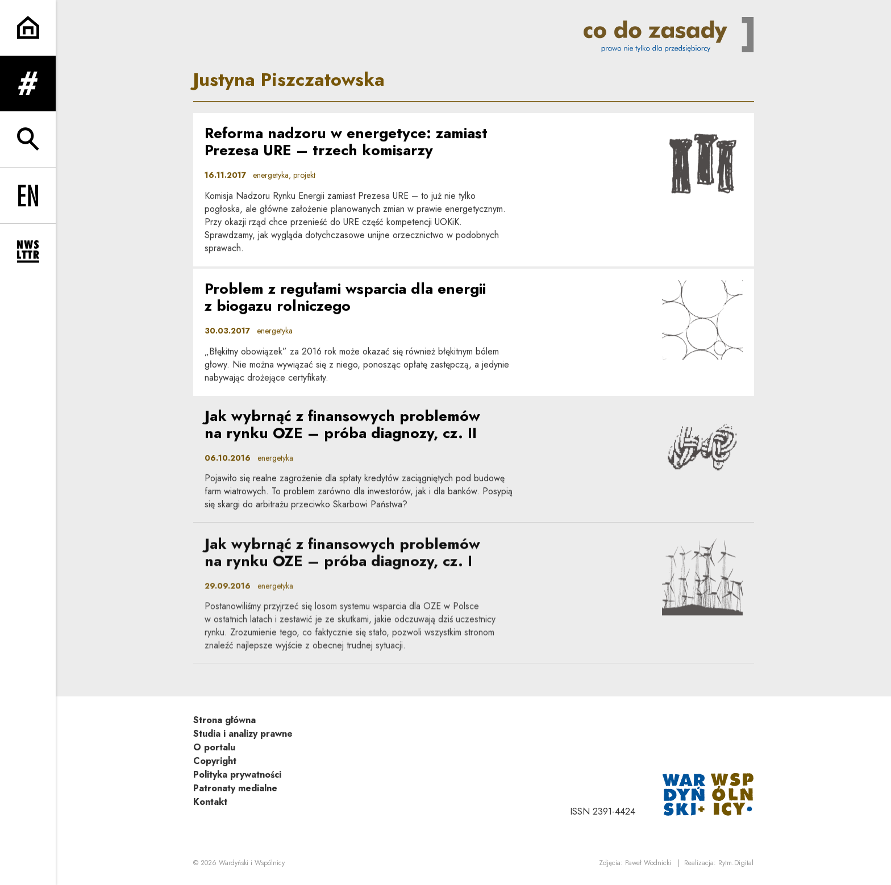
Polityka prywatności (237, 774)
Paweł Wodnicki (648, 863)
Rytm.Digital (735, 863)
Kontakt (210, 801)
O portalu (214, 747)
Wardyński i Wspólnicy (252, 863)
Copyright (214, 760)
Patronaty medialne (235, 788)
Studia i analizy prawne (243, 733)
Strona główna (224, 720)
